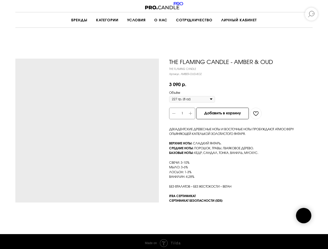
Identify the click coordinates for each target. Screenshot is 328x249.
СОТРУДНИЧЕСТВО (194, 20)
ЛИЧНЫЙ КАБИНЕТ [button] (239, 20)
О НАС (160, 20)
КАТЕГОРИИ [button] (107, 20)
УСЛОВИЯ (136, 20)
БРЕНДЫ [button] (79, 20)
